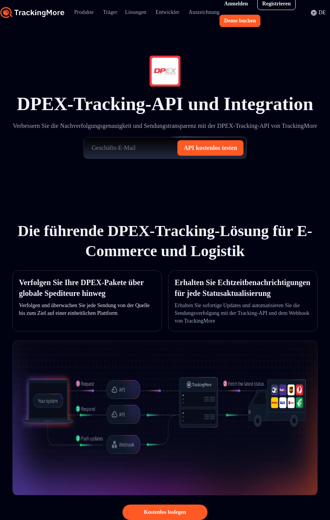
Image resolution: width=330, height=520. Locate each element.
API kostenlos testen (210, 147)
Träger (110, 12)
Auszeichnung (204, 12)
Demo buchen (240, 21)
